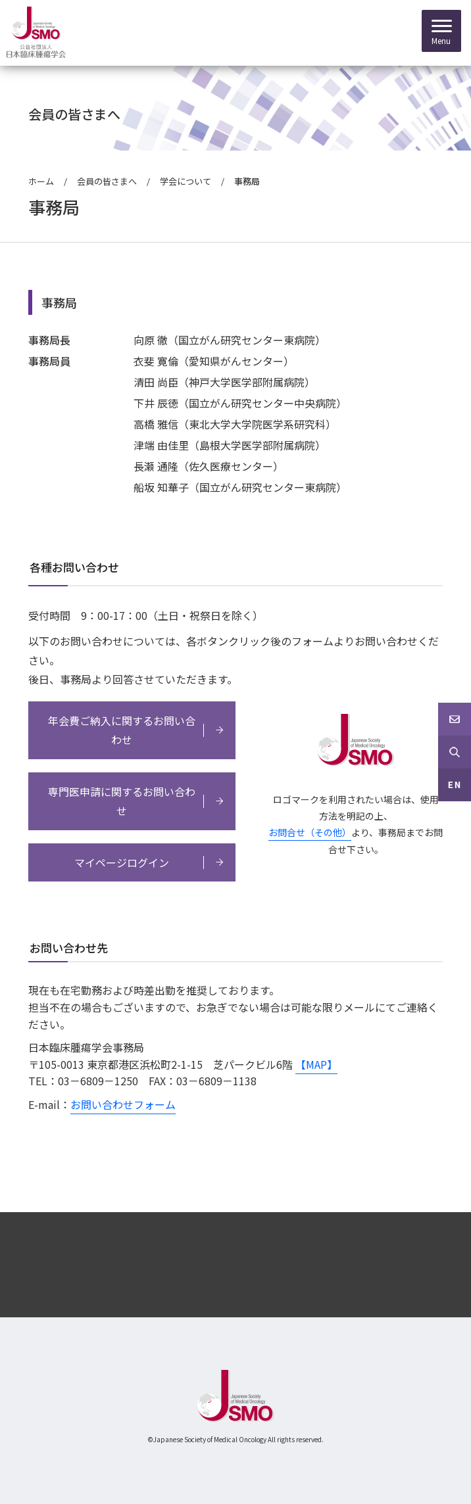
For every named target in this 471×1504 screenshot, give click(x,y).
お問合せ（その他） (309, 832)
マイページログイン (121, 862)
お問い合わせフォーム (123, 1104)
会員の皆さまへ (107, 181)
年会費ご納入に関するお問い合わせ (121, 730)
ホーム (41, 181)
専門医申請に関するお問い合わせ (121, 801)
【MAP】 (316, 1064)
